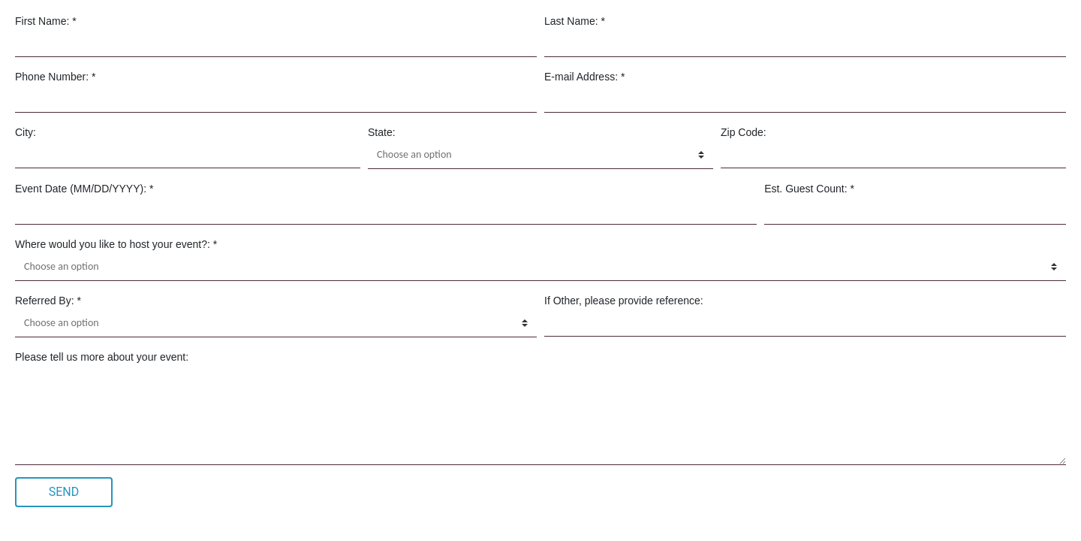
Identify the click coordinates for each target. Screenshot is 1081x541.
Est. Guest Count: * (809, 189)
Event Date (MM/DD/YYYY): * (84, 189)
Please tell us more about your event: (101, 357)
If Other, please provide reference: (623, 301)
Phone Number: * (55, 77)
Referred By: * (48, 301)
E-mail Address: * (584, 77)
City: (25, 132)
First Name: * (46, 21)
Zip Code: (743, 132)
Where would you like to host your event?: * (116, 244)
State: (382, 132)
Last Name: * (574, 21)
